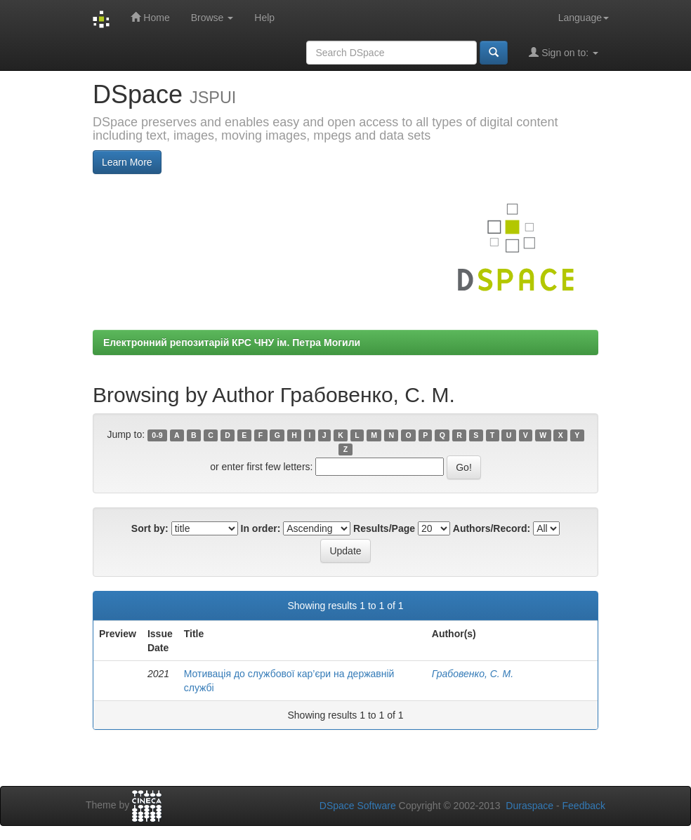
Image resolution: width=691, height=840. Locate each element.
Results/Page (384, 528)
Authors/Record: (491, 528)
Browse (212, 17)
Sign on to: (563, 52)
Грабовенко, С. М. (472, 673)
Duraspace (529, 805)
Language (583, 17)
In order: (261, 528)
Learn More (127, 162)
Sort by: (150, 528)
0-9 (157, 435)
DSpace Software (358, 805)
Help (264, 17)
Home (150, 17)
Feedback (583, 805)
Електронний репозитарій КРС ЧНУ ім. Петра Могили (231, 342)
